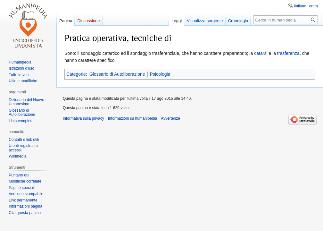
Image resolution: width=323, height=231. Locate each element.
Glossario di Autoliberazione (117, 74)
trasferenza (288, 53)
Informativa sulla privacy (83, 118)
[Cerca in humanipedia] (285, 19)
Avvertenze (170, 118)
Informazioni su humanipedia (132, 118)
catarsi (260, 53)
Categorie (76, 74)
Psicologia (160, 74)
